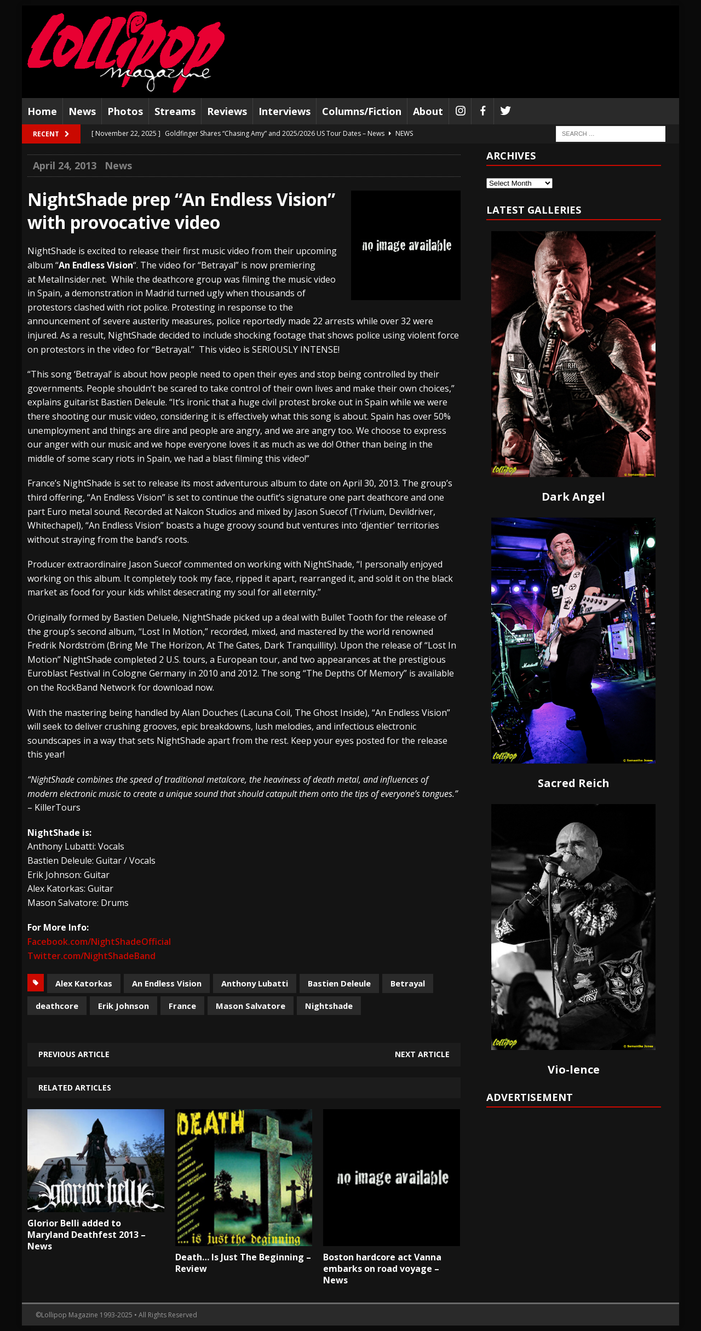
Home (42, 111)
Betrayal (407, 983)
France (182, 1005)
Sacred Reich (574, 783)
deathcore (57, 1005)
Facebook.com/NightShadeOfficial (99, 942)
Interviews (284, 111)
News (82, 111)
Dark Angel (573, 496)
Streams (175, 111)
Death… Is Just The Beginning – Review (243, 1263)
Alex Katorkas (83, 983)
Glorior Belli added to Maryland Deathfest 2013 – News (86, 1234)
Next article (422, 1054)
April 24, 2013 (64, 165)
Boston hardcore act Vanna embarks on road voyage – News (382, 1268)
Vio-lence (574, 1069)
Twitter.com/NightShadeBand (91, 956)
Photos (125, 111)
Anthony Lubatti (254, 983)
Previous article (74, 1054)
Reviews (227, 111)
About (428, 111)
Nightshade (329, 1005)
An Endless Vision (167, 983)
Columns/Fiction (361, 111)
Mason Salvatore (250, 1005)
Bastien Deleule (339, 983)
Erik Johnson (123, 1005)
